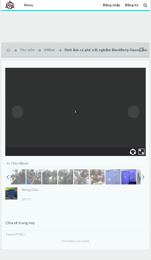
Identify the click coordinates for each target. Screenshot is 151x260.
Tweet (10, 234)
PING (20, 234)
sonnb (85, 241)
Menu (28, 5)
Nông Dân (30, 189)
